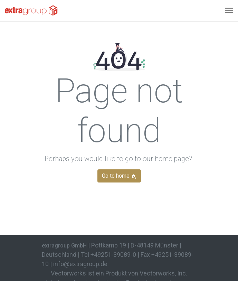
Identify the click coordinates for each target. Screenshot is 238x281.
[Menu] (229, 10)
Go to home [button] (119, 175)
